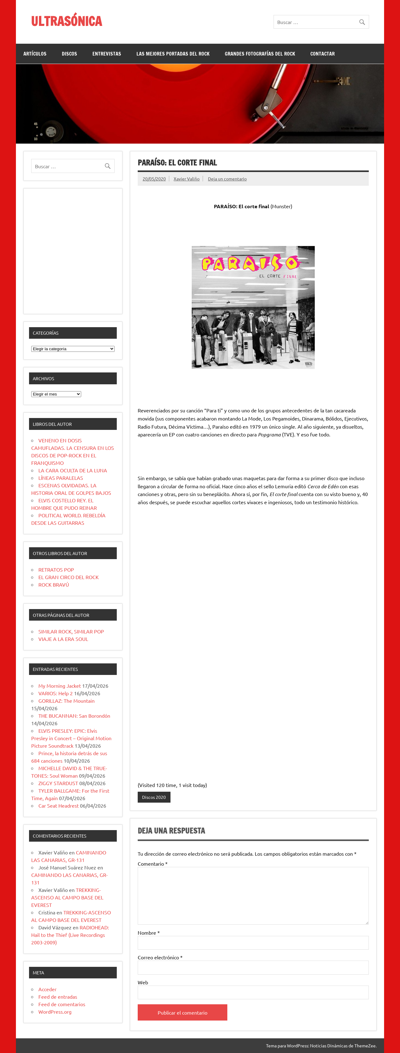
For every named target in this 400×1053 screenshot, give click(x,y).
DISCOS (69, 53)
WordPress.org (55, 1011)
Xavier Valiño (187, 178)
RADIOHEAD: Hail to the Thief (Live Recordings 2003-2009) (70, 934)
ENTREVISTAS (106, 53)
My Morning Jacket (59, 685)
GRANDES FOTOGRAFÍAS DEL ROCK (260, 53)
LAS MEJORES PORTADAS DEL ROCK (173, 53)
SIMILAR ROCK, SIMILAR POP (71, 631)
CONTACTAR (322, 53)
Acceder (47, 989)
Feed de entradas (57, 996)
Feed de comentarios (61, 1004)
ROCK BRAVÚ (53, 584)
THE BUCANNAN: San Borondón (74, 715)
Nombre (149, 932)
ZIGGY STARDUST (58, 783)
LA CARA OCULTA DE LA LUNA (72, 470)
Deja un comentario (227, 178)
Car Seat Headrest (58, 805)
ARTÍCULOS (35, 53)
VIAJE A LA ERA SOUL (63, 639)
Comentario (153, 863)
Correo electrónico (160, 957)
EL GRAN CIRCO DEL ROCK (68, 577)
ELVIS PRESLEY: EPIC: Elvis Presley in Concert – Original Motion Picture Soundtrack (71, 738)
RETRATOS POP (56, 569)
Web (143, 982)
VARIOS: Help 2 (55, 693)
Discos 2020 (154, 797)
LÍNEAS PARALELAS (60, 478)
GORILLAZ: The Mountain (66, 700)
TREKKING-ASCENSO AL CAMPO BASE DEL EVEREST (67, 897)
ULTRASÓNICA (66, 21)
